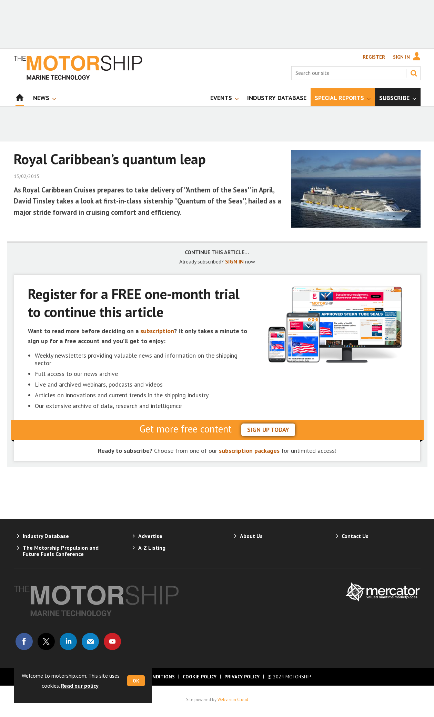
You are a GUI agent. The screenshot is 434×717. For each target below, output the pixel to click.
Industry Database (46, 535)
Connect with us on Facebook (24, 641)
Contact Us (355, 535)
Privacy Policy (242, 677)
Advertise (150, 535)
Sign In (401, 57)
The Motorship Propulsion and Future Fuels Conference (61, 550)
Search (413, 73)
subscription (157, 331)
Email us (90, 641)
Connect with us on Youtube (112, 641)
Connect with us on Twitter (46, 641)
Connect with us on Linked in (68, 641)
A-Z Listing (151, 547)
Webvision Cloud (233, 699)
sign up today (268, 430)
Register (374, 57)
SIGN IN (234, 261)
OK (136, 681)
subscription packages (249, 451)
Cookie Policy (199, 677)
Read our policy (80, 685)
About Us (251, 535)
